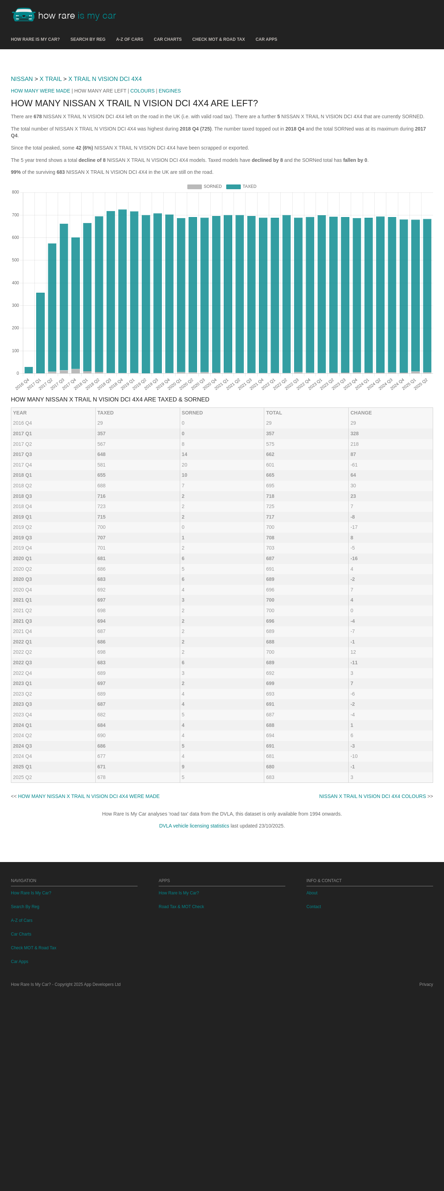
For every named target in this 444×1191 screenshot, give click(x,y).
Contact (313, 1103)
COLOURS (142, 189)
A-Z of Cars (129, 39)
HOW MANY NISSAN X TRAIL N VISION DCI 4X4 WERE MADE (89, 895)
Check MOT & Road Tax (218, 39)
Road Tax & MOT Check (181, 1103)
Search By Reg (88, 39)
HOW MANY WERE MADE (40, 189)
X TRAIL (51, 177)
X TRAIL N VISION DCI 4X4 (105, 177)
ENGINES (170, 189)
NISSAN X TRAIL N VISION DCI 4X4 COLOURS (372, 895)
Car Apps (266, 39)
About (311, 1090)
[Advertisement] (222, 108)
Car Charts (168, 39)
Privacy (426, 1181)
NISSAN (22, 177)
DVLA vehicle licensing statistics (194, 924)
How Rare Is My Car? (35, 39)
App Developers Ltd (102, 1181)
